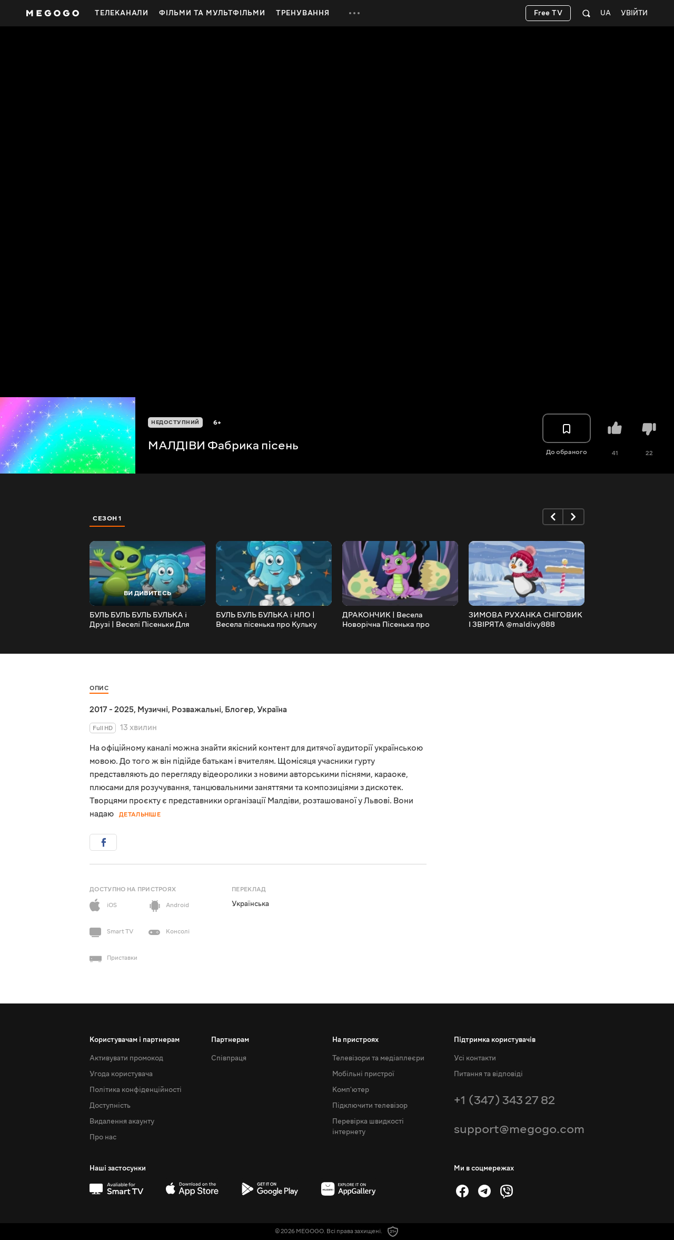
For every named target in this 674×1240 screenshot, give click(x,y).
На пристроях (355, 1040)
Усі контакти (475, 1058)
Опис (99, 688)
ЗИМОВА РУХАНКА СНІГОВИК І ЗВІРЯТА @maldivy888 (525, 620)
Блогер (239, 709)
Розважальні (196, 709)
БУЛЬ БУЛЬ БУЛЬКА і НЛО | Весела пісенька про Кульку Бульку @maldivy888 (266, 620)
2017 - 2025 (112, 709)
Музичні (152, 709)
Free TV (548, 13)
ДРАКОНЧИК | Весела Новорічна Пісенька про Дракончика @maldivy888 (390, 620)
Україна (272, 709)
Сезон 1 (107, 518)
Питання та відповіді (488, 1074)
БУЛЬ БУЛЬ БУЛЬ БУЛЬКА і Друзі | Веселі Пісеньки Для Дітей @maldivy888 (140, 620)
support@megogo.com (519, 1129)
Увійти (634, 13)
